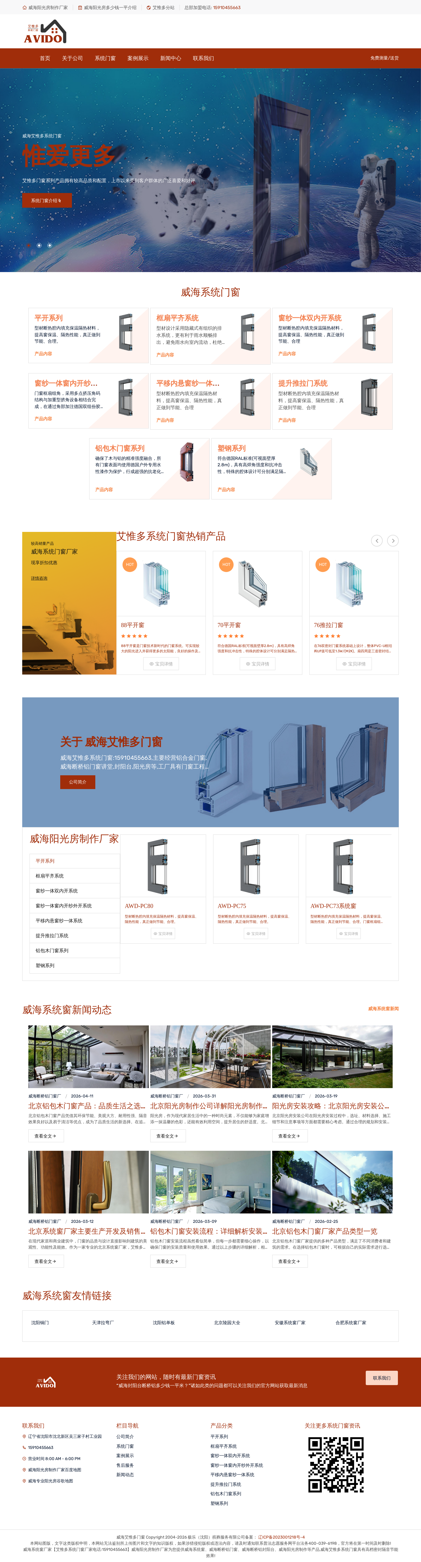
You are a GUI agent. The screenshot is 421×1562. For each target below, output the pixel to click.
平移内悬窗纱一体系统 (232, 1473)
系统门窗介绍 (46, 200)
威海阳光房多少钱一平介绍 (107, 7)
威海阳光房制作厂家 (45, 7)
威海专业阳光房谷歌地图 (50, 1479)
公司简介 (78, 780)
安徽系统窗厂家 (290, 1321)
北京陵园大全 (227, 1321)
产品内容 (43, 353)
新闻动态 (125, 1473)
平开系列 (48, 318)
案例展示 (138, 58)
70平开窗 (229, 624)
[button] (28, 245)
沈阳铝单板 (164, 1321)
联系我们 (203, 58)
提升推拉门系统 (302, 383)
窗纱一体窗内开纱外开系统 (236, 1464)
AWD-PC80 (139, 903)
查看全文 (45, 1135)
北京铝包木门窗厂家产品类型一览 (324, 1230)
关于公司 (72, 58)
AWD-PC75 (232, 903)
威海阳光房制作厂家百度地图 (54, 1468)
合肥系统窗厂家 (351, 1321)
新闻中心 (170, 58)
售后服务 (125, 1464)
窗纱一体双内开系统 (309, 318)
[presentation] (377, 541)
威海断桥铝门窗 (42, 1094)
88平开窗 (132, 624)
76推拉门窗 (328, 624)
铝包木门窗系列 (119, 448)
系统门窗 (105, 58)
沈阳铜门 (40, 1321)
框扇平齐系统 (177, 318)
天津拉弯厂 (103, 1321)
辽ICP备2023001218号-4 (281, 1536)
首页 (45, 58)
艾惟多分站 (160, 7)
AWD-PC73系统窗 (333, 903)
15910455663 (40, 1446)
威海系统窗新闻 (383, 1007)
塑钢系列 (232, 448)
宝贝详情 (161, 662)
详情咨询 (39, 578)
